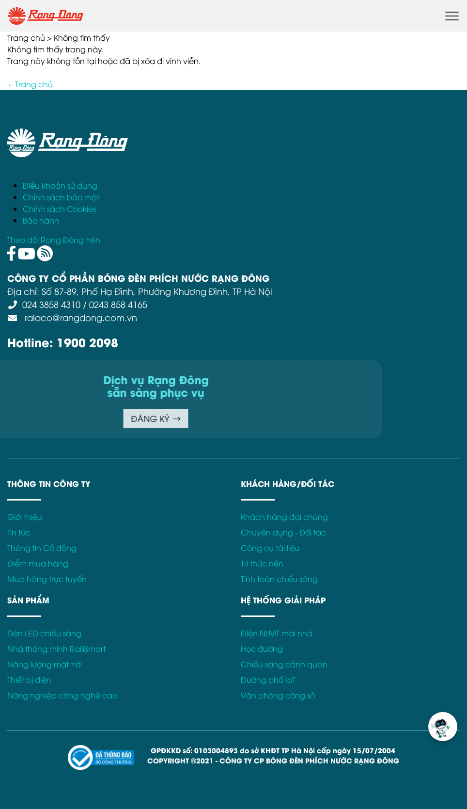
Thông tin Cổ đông (42, 547)
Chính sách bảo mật (61, 197)
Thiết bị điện (29, 679)
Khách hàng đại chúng (284, 516)
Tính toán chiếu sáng (279, 578)
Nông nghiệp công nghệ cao (62, 695)
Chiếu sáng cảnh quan (284, 664)
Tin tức (19, 532)
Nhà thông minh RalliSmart (56, 648)
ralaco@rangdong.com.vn (79, 317)
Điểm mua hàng (37, 563)
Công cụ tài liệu (270, 547)
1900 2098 (87, 341)
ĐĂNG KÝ (35, 418)
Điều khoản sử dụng (60, 185)
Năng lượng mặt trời (44, 664)
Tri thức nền (262, 563)
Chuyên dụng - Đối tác (283, 532)
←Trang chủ (30, 84)
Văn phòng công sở (278, 695)
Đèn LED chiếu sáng (44, 633)
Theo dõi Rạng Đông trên (53, 239)
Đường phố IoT (268, 679)
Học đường (262, 648)
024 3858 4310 (51, 304)
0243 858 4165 (118, 304)
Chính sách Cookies (59, 208)
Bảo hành (41, 220)
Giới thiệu (24, 516)
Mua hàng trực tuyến (47, 578)
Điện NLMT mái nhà (276, 633)
